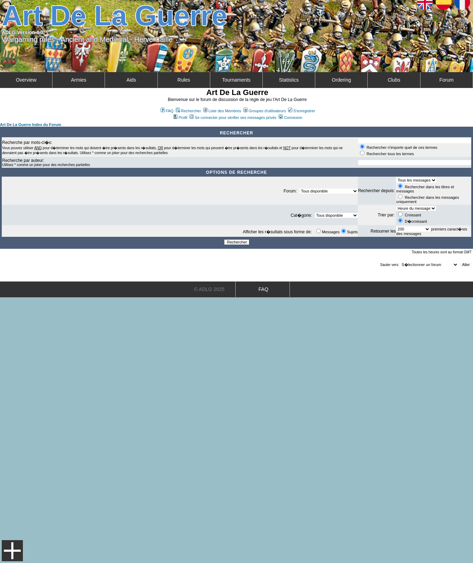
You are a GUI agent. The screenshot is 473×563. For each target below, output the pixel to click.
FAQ (167, 111)
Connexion (291, 117)
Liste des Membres (222, 111)
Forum (447, 80)
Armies (79, 80)
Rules (184, 80)
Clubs (394, 80)
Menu (12, 550)
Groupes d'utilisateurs (264, 111)
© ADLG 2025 (209, 289)
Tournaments (236, 80)
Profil (180, 117)
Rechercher (188, 111)
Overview (26, 80)
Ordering (341, 80)
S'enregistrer (301, 111)
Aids (131, 80)
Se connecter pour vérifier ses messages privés (232, 117)
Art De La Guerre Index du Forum (30, 124)
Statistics (289, 80)
